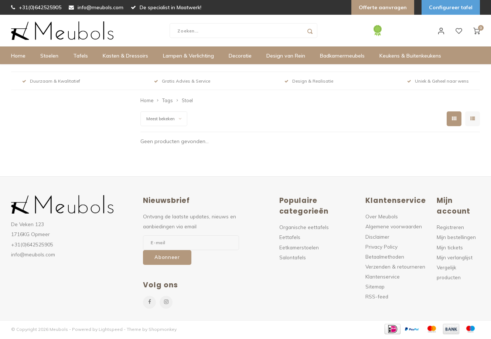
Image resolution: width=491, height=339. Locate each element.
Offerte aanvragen (383, 7)
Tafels (80, 57)
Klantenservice (382, 278)
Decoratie (240, 57)
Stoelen (49, 57)
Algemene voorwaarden (393, 228)
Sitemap (375, 288)
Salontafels (292, 258)
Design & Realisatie (308, 82)
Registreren (450, 228)
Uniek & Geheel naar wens (438, 82)
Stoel (187, 102)
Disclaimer (377, 238)
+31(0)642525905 (36, 7)
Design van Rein (285, 57)
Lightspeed (111, 330)
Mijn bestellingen (456, 238)
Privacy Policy (381, 248)
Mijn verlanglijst (455, 258)
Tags (167, 102)
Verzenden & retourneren (395, 268)
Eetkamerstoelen (299, 248)
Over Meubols (381, 218)
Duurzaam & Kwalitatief (51, 82)
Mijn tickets (450, 248)
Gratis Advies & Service (182, 82)
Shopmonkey (163, 330)
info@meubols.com (96, 7)
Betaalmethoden (384, 258)
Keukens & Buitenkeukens (410, 57)
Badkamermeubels (342, 57)
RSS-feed (376, 298)
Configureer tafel (451, 7)
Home (18, 57)
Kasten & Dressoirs (125, 57)
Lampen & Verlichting (188, 57)
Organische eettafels (304, 228)
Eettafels (289, 238)
